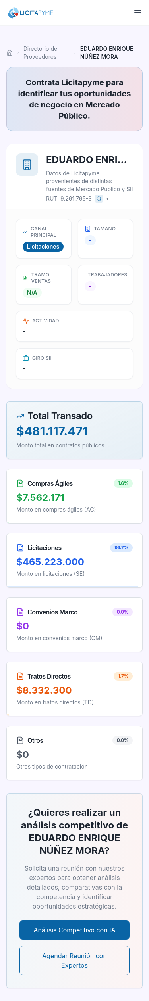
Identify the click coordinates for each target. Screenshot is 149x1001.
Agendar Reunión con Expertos (74, 960)
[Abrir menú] (138, 12)
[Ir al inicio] (9, 53)
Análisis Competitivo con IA (75, 930)
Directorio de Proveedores (40, 52)
